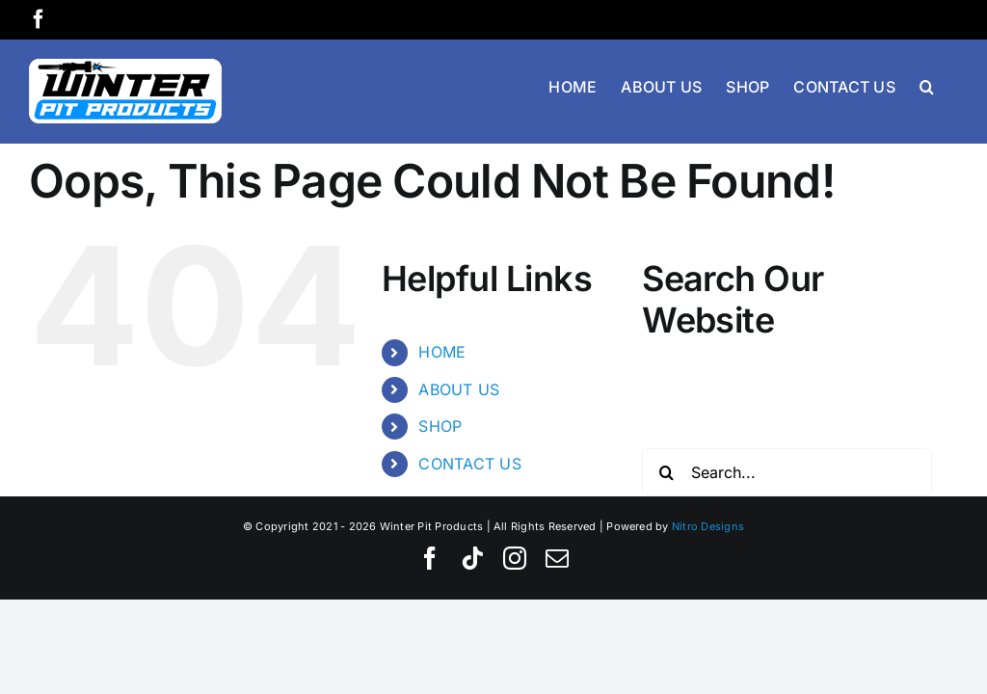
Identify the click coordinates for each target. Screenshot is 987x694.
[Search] (666, 472)
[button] (927, 85)
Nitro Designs (708, 526)
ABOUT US (458, 389)
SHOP (440, 426)
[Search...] (787, 472)
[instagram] (514, 558)
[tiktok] (472, 558)
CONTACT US (469, 463)
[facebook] (429, 558)
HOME (442, 351)
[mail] (557, 558)
